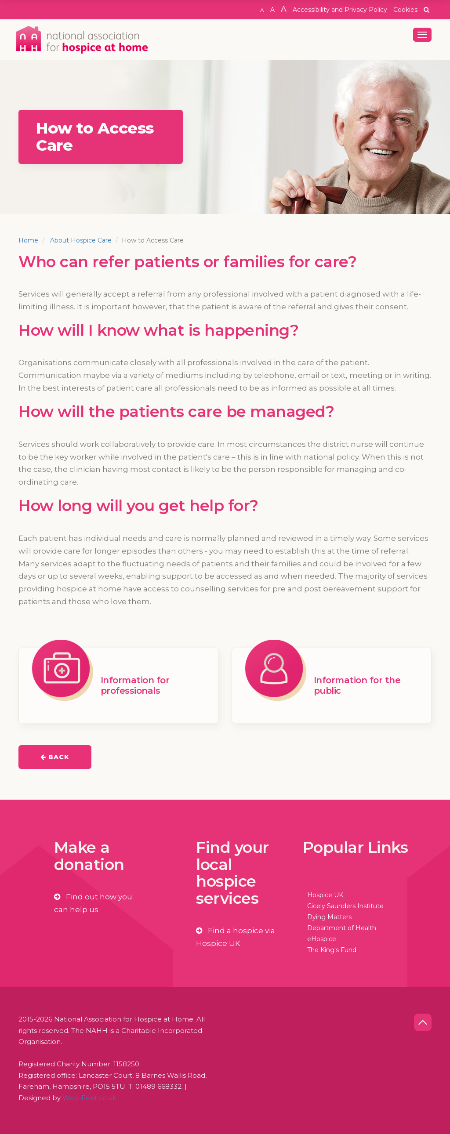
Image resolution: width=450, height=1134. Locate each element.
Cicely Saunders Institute (345, 906)
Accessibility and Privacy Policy (340, 10)
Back (54, 757)
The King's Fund (331, 950)
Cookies (405, 10)
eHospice (321, 939)
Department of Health (341, 928)
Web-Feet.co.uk (89, 1098)
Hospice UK (325, 895)
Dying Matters (329, 917)
